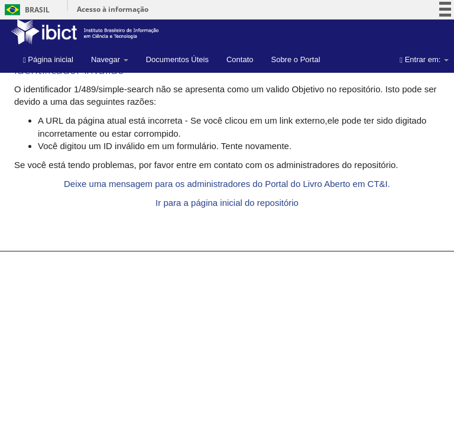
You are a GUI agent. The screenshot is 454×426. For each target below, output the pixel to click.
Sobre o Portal (295, 59)
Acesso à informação (112, 9)
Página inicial (48, 59)
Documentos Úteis (177, 59)
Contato (240, 59)
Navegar (109, 59)
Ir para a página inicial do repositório (227, 203)
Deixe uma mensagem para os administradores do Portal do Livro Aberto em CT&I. (227, 184)
